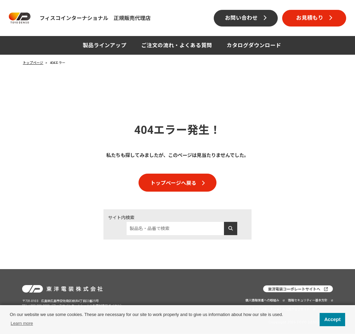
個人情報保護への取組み (262, 300)
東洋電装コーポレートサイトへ (294, 289)
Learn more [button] (22, 323)
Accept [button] (332, 319)
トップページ (33, 63)
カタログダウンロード (254, 45)
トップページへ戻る (173, 183)
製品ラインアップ (104, 45)
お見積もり (309, 18)
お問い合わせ (241, 18)
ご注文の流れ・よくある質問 (176, 45)
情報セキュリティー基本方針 (307, 300)
